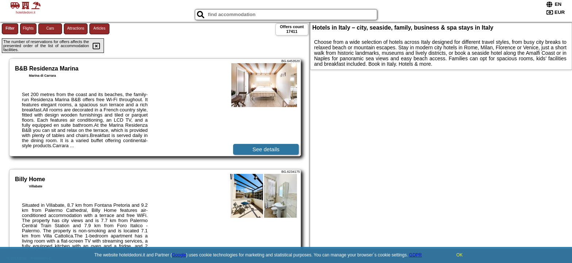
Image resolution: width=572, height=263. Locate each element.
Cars (50, 28)
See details (265, 149)
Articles (99, 28)
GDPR (415, 255)
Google (179, 255)
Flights (28, 28)
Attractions (75, 28)
